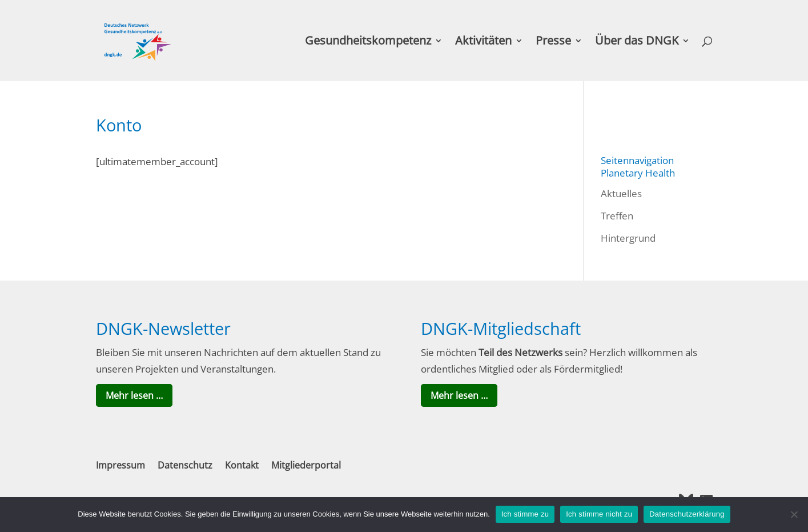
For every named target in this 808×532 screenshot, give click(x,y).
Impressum (120, 465)
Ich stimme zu (525, 514)
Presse (553, 42)
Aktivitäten (483, 42)
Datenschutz (185, 465)
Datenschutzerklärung (686, 514)
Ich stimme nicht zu (599, 514)
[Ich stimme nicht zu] (793, 514)
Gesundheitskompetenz (368, 42)
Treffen (617, 215)
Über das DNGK (636, 42)
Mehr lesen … (134, 395)
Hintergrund (628, 238)
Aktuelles (621, 193)
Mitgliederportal (306, 465)
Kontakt (242, 465)
